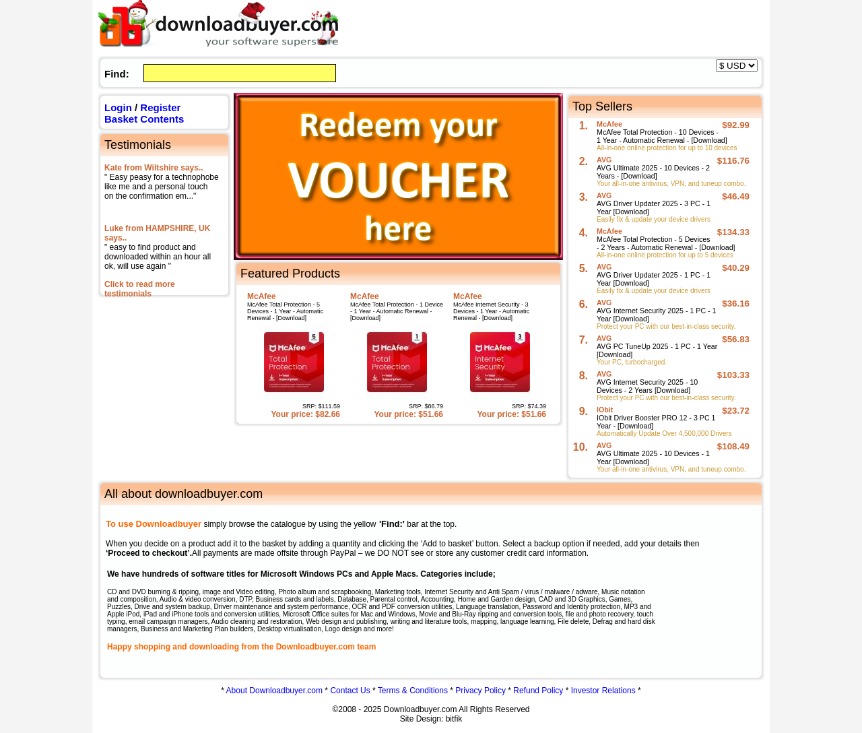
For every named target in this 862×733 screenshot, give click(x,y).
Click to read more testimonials (139, 289)
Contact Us (350, 690)
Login (118, 107)
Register (160, 107)
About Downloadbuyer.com (274, 690)
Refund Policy (538, 690)
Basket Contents (144, 119)
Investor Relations (603, 690)
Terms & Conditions (413, 690)
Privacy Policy (480, 690)
